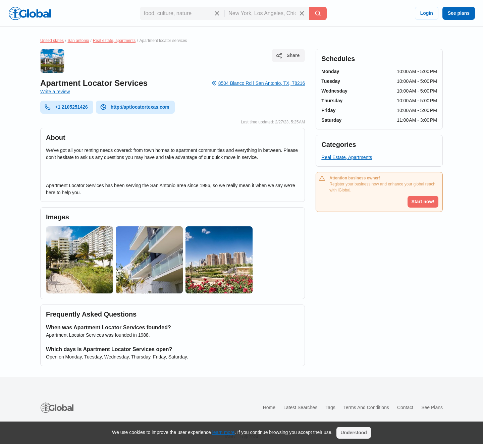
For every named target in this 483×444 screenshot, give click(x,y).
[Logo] (30, 13)
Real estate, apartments (114, 40)
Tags (330, 407)
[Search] (318, 13)
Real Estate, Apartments (346, 157)
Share (288, 55)
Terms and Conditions (366, 407)
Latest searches (300, 407)
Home (269, 407)
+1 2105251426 (66, 107)
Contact (405, 407)
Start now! (423, 201)
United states (52, 40)
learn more (223, 432)
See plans (459, 13)
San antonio (78, 40)
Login (426, 13)
